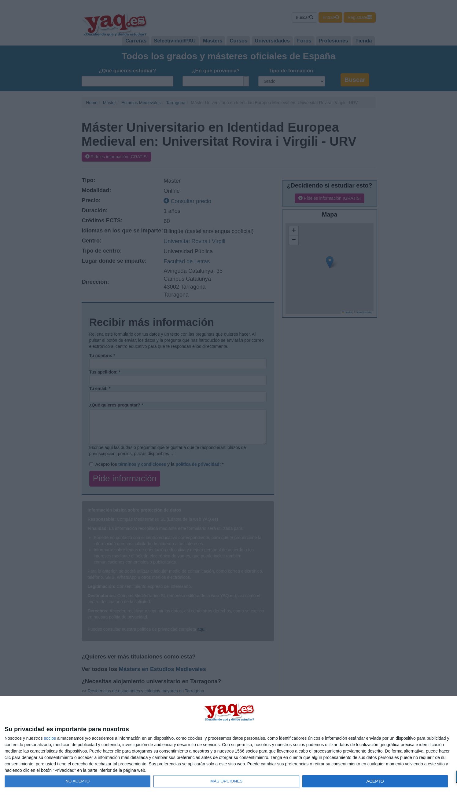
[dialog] (228, 745)
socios (50, 738)
